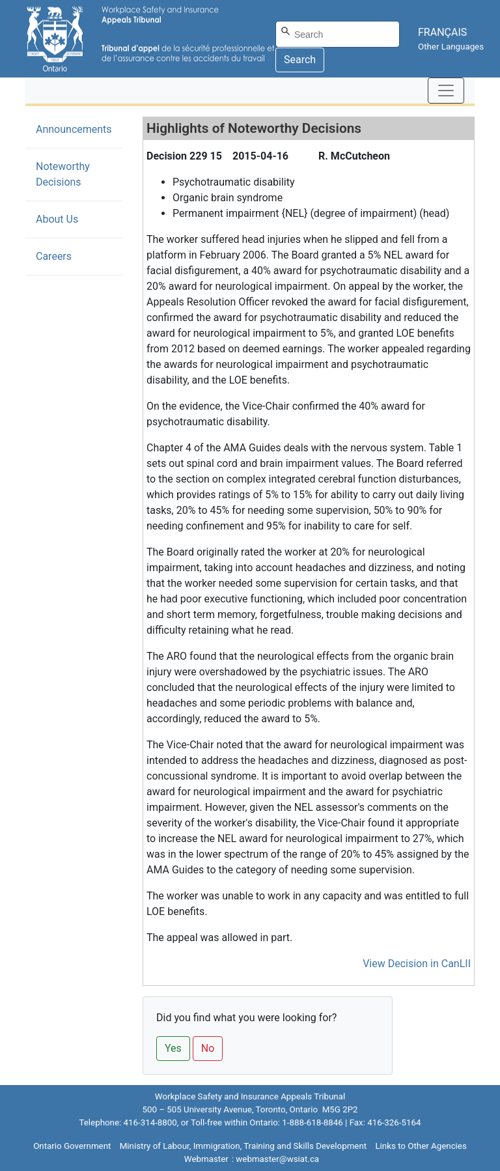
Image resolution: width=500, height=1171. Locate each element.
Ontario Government (72, 1146)
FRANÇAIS (442, 32)
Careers (54, 256)
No (208, 1048)
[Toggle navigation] (446, 91)
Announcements (74, 129)
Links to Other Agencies (420, 1146)
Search (300, 59)
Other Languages (451, 46)
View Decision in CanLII (417, 963)
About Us (57, 219)
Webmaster (206, 1159)
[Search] (337, 34)
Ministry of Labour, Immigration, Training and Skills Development (243, 1146)
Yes (173, 1048)
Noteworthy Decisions (78, 174)
